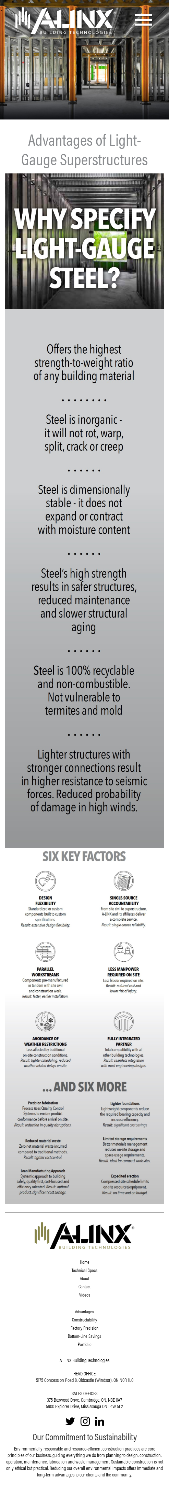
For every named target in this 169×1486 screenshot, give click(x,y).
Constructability (84, 1319)
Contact (84, 1286)
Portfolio (85, 1344)
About (84, 1278)
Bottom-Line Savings (84, 1335)
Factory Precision (84, 1327)
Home (84, 1261)
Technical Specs (84, 1269)
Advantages (84, 1311)
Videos (84, 1294)
